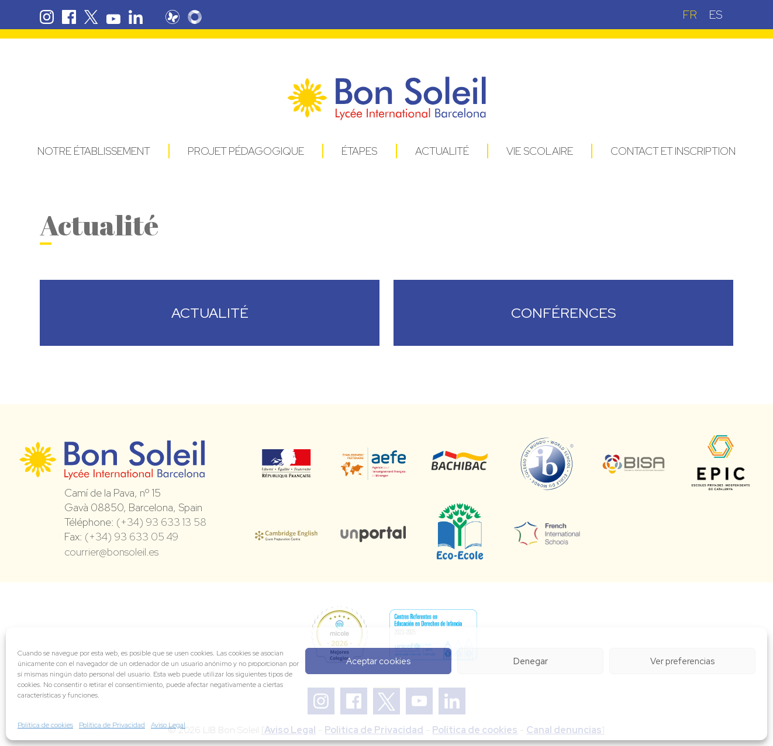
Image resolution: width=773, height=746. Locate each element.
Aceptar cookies (378, 661)
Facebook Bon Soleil (69, 17)
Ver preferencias (682, 661)
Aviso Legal (168, 725)
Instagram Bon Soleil (47, 17)
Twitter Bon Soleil (91, 17)
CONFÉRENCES (563, 313)
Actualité (442, 151)
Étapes (359, 151)
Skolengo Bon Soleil (201, 17)
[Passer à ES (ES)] (716, 14)
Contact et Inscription (673, 151)
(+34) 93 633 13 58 (161, 522)
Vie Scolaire (539, 151)
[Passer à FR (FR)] (690, 14)
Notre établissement (93, 151)
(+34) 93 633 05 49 (131, 536)
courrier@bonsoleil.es (111, 551)
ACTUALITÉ (210, 313)
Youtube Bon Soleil (113, 17)
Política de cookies (45, 725)
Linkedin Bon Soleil (136, 17)
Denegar (530, 661)
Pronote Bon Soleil (178, 17)
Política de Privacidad (112, 725)
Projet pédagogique (246, 151)
